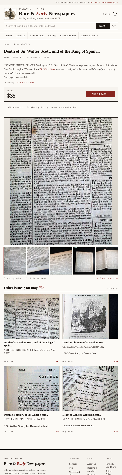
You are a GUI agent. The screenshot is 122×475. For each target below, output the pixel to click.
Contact (73, 463)
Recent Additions (68, 35)
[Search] (103, 26)
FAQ (71, 467)
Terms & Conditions (111, 465)
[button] (61, 181)
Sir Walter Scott (47, 69)
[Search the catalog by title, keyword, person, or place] (50, 26)
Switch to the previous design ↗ (104, 2)
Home (9, 35)
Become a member (92, 469)
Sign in (106, 13)
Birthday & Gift (37, 35)
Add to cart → (100, 94)
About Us (21, 35)
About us (91, 463)
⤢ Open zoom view (107, 278)
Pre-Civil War (25, 82)
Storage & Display (89, 35)
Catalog (52, 35)
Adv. (114, 26)
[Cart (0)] (115, 14)
